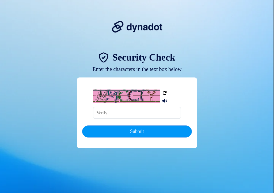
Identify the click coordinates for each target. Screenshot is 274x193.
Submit (137, 131)
